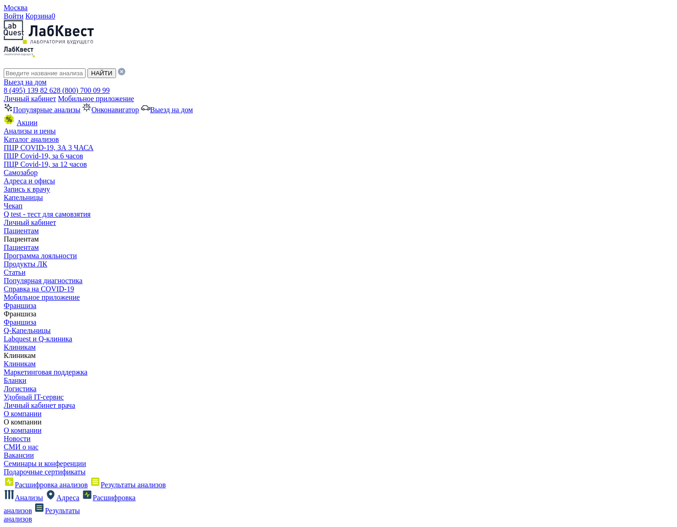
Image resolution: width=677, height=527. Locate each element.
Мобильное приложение (96, 99)
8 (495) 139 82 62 (30, 90)
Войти (14, 16)
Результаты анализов (128, 485)
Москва (16, 8)
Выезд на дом (25, 82)
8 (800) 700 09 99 (83, 90)
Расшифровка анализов (46, 485)
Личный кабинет (30, 99)
